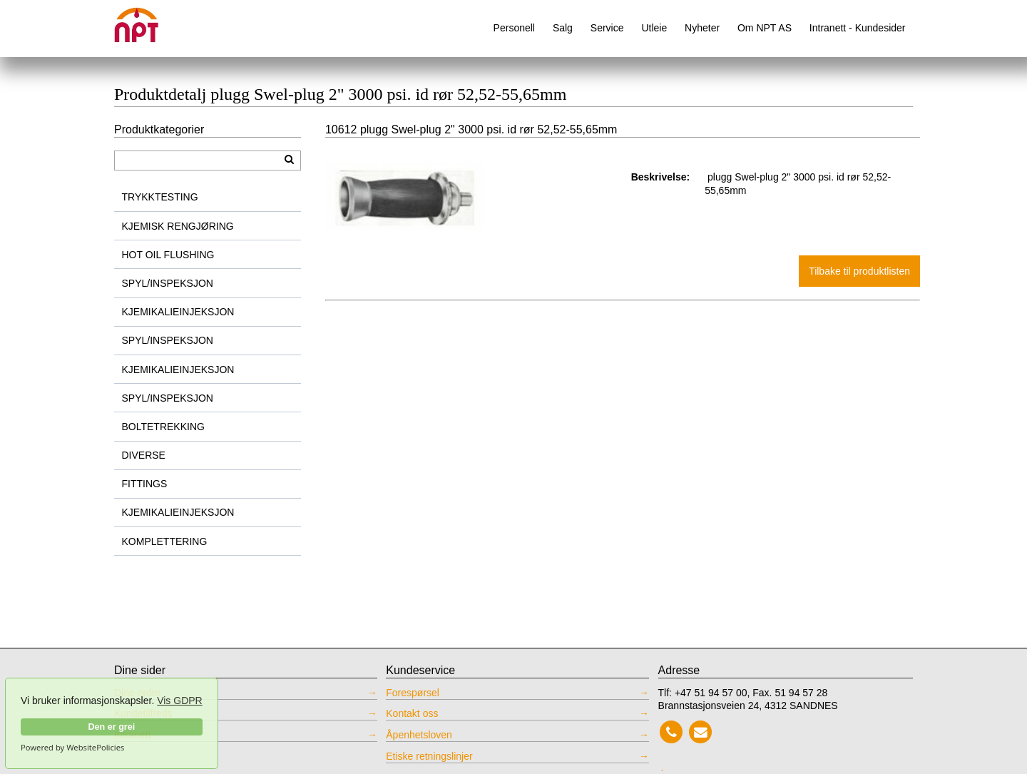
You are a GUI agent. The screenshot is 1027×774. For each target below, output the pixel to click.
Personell (514, 28)
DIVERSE (143, 455)
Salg (563, 28)
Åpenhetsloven (419, 734)
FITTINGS (145, 483)
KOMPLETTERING (165, 541)
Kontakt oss (412, 713)
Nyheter (702, 28)
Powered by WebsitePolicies (72, 748)
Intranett (132, 734)
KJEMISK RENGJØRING (178, 226)
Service (607, 28)
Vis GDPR (180, 700)
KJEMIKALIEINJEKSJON (178, 311)
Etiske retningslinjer (429, 756)
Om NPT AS (764, 28)
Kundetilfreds (143, 713)
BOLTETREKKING (163, 426)
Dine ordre (137, 692)
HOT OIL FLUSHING (168, 254)
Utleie (654, 28)
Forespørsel (412, 692)
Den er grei (111, 727)
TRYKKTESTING (160, 197)
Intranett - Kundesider (857, 28)
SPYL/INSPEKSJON (167, 283)
